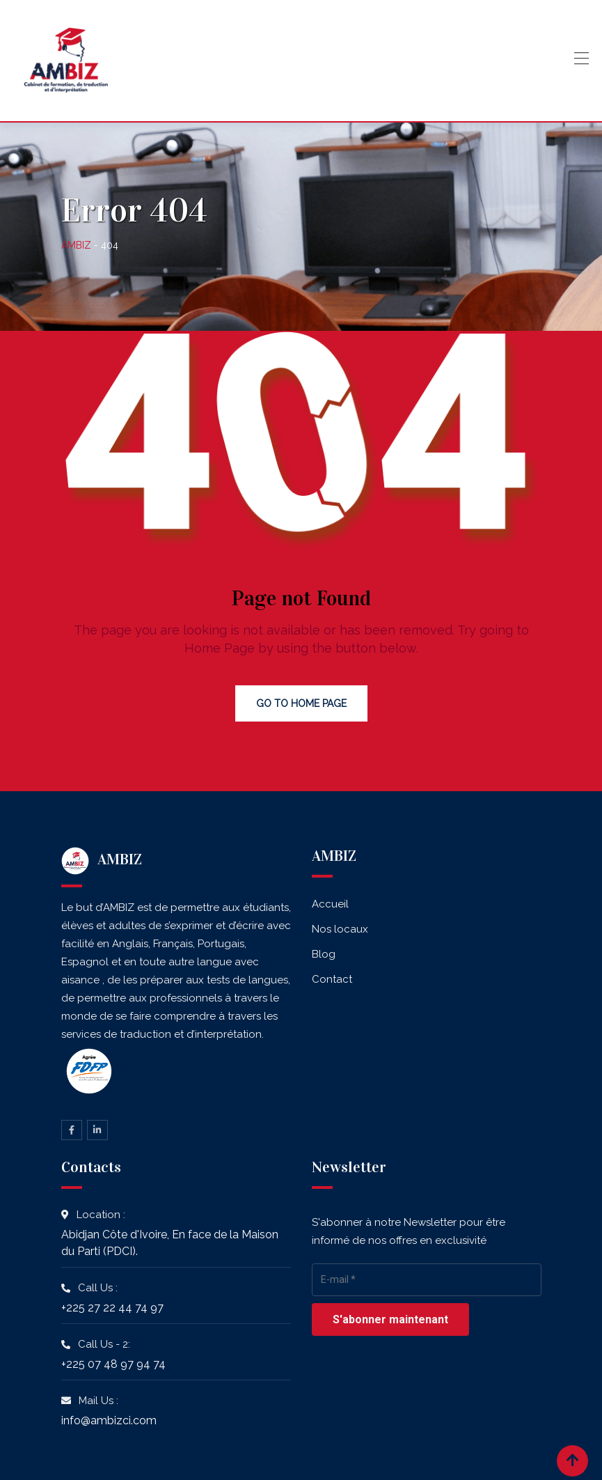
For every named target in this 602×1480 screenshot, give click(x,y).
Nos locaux (340, 929)
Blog (323, 954)
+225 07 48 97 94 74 (113, 1364)
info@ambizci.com (109, 1420)
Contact (332, 979)
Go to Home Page (301, 703)
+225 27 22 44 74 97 (112, 1307)
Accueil (330, 904)
